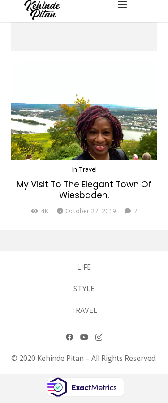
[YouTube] (84, 337)
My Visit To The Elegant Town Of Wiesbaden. (84, 189)
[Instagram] (98, 338)
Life (84, 267)
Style (84, 289)
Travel (88, 169)
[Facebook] (69, 337)
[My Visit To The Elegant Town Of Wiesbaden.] (84, 111)
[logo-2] (42, 10)
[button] (139, 4)
